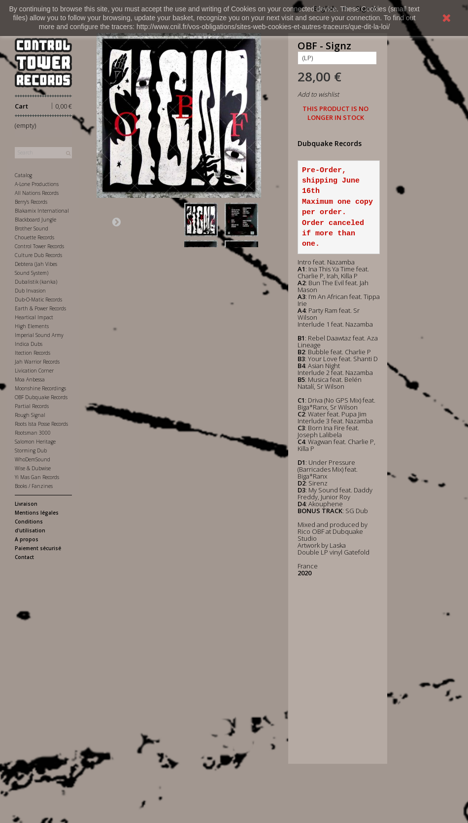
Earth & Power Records (40, 308)
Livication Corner (34, 370)
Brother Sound (31, 228)
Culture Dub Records (38, 255)
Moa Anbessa (30, 379)
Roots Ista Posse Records (41, 423)
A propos (26, 539)
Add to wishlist (318, 94)
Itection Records (32, 352)
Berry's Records (31, 201)
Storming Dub (31, 450)
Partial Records (32, 406)
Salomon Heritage (35, 441)
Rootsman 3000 (33, 432)
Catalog (23, 175)
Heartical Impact (34, 317)
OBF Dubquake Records (41, 397)
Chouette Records (34, 237)
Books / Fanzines (34, 486)
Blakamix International (42, 210)
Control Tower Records (39, 246)
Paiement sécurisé (38, 548)
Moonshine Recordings (40, 388)
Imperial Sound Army (39, 335)
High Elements (32, 326)
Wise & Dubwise (33, 468)
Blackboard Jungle (35, 219)
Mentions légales (37, 512)
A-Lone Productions (37, 184)
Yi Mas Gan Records (37, 477)
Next (116, 221)
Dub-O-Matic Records (38, 299)
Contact (24, 557)
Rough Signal (30, 415)
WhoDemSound (32, 459)
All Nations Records (37, 192)
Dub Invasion (30, 290)
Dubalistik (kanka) (36, 281)
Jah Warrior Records (37, 361)
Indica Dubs (28, 343)
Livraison (26, 503)
